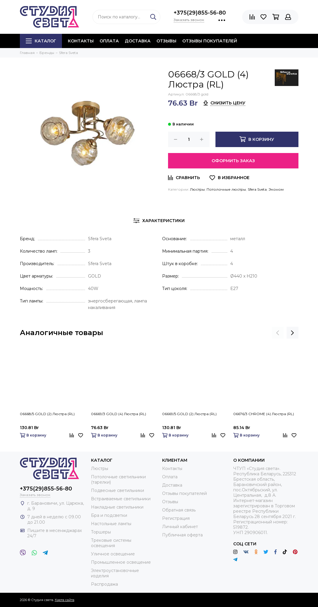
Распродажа (104, 584)
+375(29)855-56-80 (200, 12)
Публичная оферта (182, 535)
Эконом (276, 189)
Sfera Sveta (257, 189)
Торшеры (101, 532)
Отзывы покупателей (209, 41)
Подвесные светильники (117, 490)
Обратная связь (179, 510)
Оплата (109, 41)
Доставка (138, 41)
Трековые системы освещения (111, 543)
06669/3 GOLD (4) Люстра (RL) (118, 414)
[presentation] (278, 333)
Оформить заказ (233, 160)
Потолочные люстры (226, 189)
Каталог (41, 41)
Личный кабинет (180, 526)
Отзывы (166, 41)
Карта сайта (64, 600)
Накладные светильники (117, 507)
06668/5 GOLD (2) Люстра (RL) (47, 414)
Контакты (81, 41)
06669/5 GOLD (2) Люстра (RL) (189, 414)
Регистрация (176, 518)
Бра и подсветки (109, 515)
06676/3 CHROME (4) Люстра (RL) (263, 414)
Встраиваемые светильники (121, 498)
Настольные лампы (111, 523)
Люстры (197, 189)
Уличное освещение (113, 554)
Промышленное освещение (121, 562)
